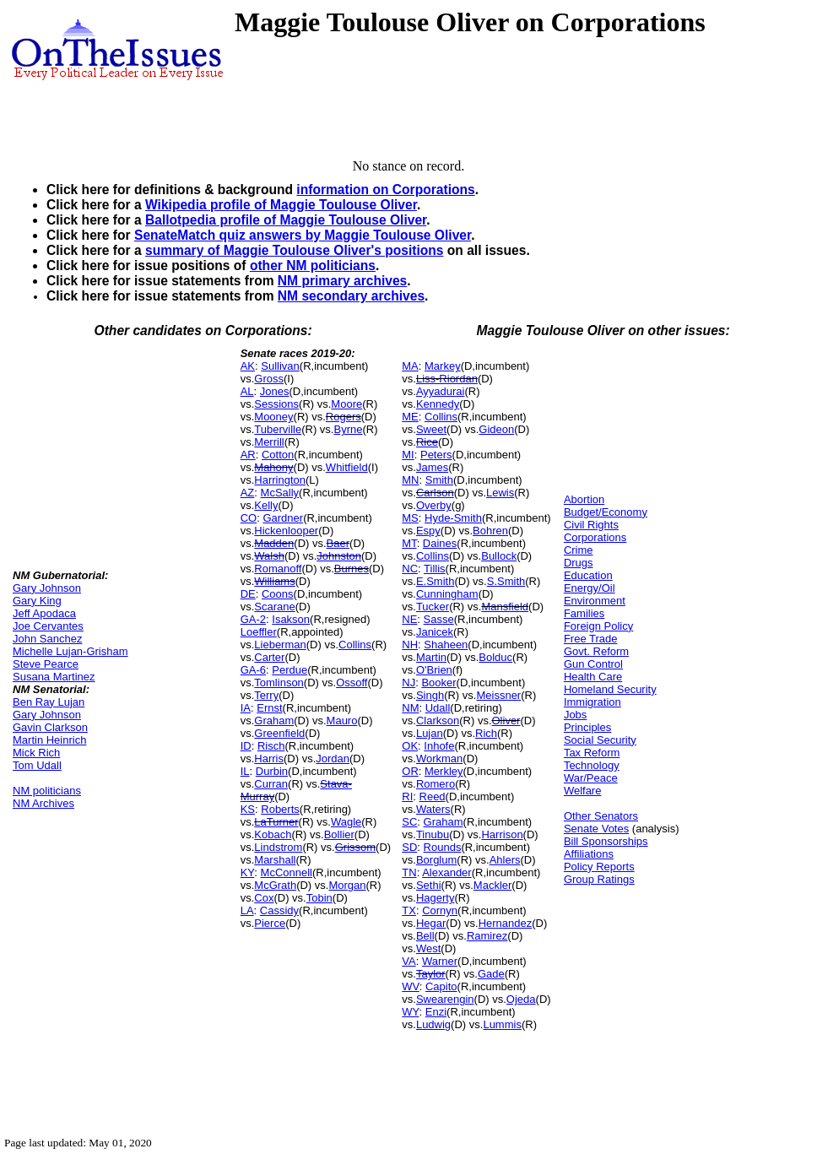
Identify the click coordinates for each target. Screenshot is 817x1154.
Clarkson (437, 720)
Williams (274, 581)
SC (409, 821)
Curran (271, 783)
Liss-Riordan (447, 378)
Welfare (583, 790)
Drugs (578, 562)
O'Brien (434, 670)
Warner (439, 961)
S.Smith (506, 581)
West (428, 948)
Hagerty (435, 897)
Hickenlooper (286, 530)
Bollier (339, 834)
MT (409, 543)
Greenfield (279, 733)
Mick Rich (36, 752)
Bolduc (495, 657)
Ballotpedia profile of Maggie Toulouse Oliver (285, 220)
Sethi (428, 885)
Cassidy (279, 910)
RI (407, 796)
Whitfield (347, 467)
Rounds (443, 847)
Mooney (273, 416)
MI (408, 454)
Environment (594, 600)
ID (246, 746)
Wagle (346, 821)
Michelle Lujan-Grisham (70, 651)
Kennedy (437, 404)
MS (410, 518)
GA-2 (253, 619)
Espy (428, 530)
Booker (438, 682)
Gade (491, 973)
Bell (425, 935)
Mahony (273, 467)
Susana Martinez (54, 676)
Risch (271, 746)
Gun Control (593, 664)
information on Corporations (385, 189)
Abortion (584, 499)
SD (409, 847)
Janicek (434, 632)
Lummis (502, 1024)
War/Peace (591, 778)
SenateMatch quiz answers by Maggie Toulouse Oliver (302, 235)
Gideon (496, 429)
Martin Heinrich (49, 740)
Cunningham (447, 594)
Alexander (447, 872)
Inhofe (439, 746)
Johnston (339, 556)
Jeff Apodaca (44, 613)
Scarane (274, 606)
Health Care (593, 676)
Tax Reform (592, 752)
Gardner (282, 518)
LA (247, 910)
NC (410, 568)
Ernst (269, 708)
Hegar (431, 923)
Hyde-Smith (453, 518)
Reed (432, 796)
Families (584, 613)
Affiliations (589, 854)
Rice (427, 442)
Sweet (431, 429)
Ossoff (351, 682)
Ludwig (433, 1024)
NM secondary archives (351, 296)
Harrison (501, 834)
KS (248, 809)
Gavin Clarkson (50, 727)
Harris (269, 758)
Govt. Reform (596, 651)
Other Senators (601, 816)
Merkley (444, 771)
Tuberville (277, 429)
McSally (280, 492)
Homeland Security (610, 689)
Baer (338, 543)
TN (409, 872)
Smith (439, 480)
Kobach (272, 834)
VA (408, 961)
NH (410, 644)
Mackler (492, 885)
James (432, 467)
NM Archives (43, 803)
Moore (346, 404)
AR (248, 454)
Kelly (266, 505)
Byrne (347, 429)
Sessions (276, 404)
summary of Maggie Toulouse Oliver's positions (294, 250)
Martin (431, 657)
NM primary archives (342, 281)
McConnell (286, 872)
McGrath (275, 885)
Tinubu (432, 834)
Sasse (439, 619)
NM (410, 708)
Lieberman (280, 644)
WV (410, 986)
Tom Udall (37, 765)
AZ (248, 492)
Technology (592, 765)
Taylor (431, 973)
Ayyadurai (440, 391)
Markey (443, 366)
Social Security (600, 740)
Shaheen (446, 644)
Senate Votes (596, 828)
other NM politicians (313, 265)
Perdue (289, 670)
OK (410, 746)
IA (246, 708)
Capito (441, 986)
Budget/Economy (605, 512)
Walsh (269, 556)
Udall (438, 708)
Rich (486, 733)
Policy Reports (599, 866)
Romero (435, 783)
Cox (263, 897)
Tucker (432, 606)
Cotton (278, 454)
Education (588, 575)
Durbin (272, 771)
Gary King (37, 600)
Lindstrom (278, 847)
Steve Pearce (45, 664)
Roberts (280, 809)
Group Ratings (599, 879)
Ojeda (521, 999)
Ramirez (487, 935)
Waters (433, 809)
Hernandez (506, 923)
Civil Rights (591, 524)
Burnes (351, 568)
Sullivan (280, 366)
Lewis (500, 492)
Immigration (592, 702)
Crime (578, 550)
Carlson (435, 492)
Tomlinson (279, 682)
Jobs (575, 714)
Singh (430, 695)
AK (248, 366)
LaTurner (276, 821)
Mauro (342, 720)
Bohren (490, 530)
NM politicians (47, 790)
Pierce (269, 923)
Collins (354, 644)
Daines (440, 543)
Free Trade (591, 638)
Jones (274, 391)
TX (409, 910)
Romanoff (277, 568)
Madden (274, 543)
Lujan (429, 733)
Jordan (332, 758)
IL (245, 771)
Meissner (498, 695)
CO (249, 518)
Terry (266, 695)
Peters (436, 454)
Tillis (435, 568)
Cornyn (439, 910)
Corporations (595, 537)
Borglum (436, 859)
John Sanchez (47, 638)
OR (410, 771)
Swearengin (445, 999)
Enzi (435, 1011)
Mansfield (504, 606)
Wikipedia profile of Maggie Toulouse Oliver (281, 205)
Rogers (343, 416)
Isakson (291, 619)
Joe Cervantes (48, 626)
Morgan (346, 885)
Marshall (274, 859)
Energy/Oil (589, 588)
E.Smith (435, 581)
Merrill (269, 442)
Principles (587, 727)
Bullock (499, 556)
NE (409, 619)
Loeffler (259, 632)
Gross (269, 378)
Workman (439, 758)
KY (248, 872)
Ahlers (505, 859)
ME (410, 416)
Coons (278, 594)
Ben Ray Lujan (48, 702)
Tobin (319, 897)
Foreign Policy (598, 626)
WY (410, 1011)
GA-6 (253, 670)
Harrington (280, 480)
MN (410, 480)
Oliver (506, 720)
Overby (434, 505)
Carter (269, 657)
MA (410, 366)
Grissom (355, 847)
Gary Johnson (47, 588)
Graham (274, 720)
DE (248, 594)
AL (247, 391)
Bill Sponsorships (606, 841)
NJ (408, 682)
